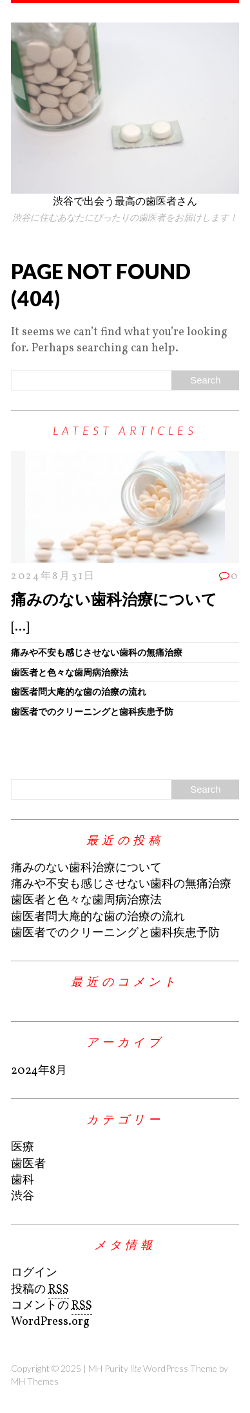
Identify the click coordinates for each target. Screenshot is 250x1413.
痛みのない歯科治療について (114, 598)
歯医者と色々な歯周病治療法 (69, 672)
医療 (22, 1148)
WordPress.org (50, 1322)
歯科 (22, 1180)
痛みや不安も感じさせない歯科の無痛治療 (96, 652)
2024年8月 (39, 1071)
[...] (20, 628)
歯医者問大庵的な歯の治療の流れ (78, 691)
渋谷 (22, 1196)
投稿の (40, 1290)
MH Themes (35, 1381)
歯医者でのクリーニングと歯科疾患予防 (92, 711)
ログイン (34, 1273)
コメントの (51, 1306)
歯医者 (28, 1164)
